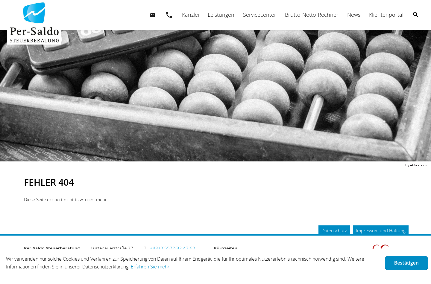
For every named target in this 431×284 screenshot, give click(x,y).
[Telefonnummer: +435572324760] (172, 248)
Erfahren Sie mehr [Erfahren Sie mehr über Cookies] (150, 266)
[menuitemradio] (221, 14)
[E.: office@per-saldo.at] (152, 15)
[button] (169, 15)
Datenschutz (334, 230)
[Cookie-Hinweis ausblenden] (406, 263)
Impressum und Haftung (381, 230)
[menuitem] (190, 14)
